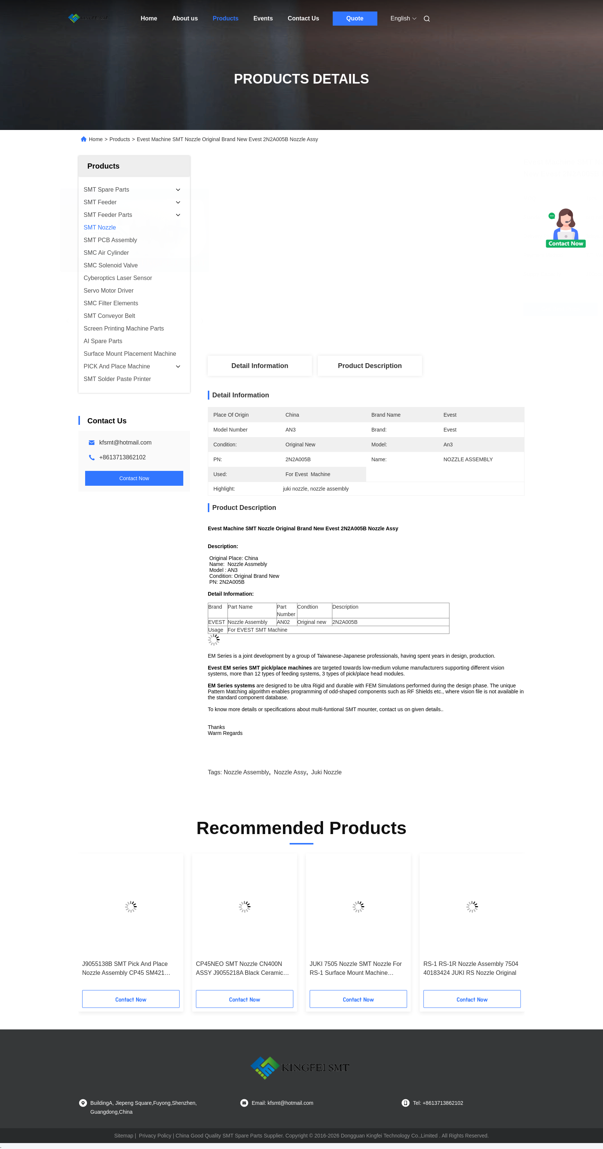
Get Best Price (408, 309)
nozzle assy (290, 772)
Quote (354, 18)
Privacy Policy (155, 1136)
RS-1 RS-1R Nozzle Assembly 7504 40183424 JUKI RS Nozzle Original (470, 968)
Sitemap (123, 1136)
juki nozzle (326, 772)
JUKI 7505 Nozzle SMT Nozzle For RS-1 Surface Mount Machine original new (356, 969)
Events (263, 18)
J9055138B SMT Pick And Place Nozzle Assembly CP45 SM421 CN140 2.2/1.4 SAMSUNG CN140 (127, 969)
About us (185, 18)
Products (225, 18)
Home (149, 18)
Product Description (370, 366)
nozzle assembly (246, 772)
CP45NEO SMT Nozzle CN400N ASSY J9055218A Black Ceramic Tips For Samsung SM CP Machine (242, 969)
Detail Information (259, 366)
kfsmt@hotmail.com (125, 442)
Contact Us (303, 18)
